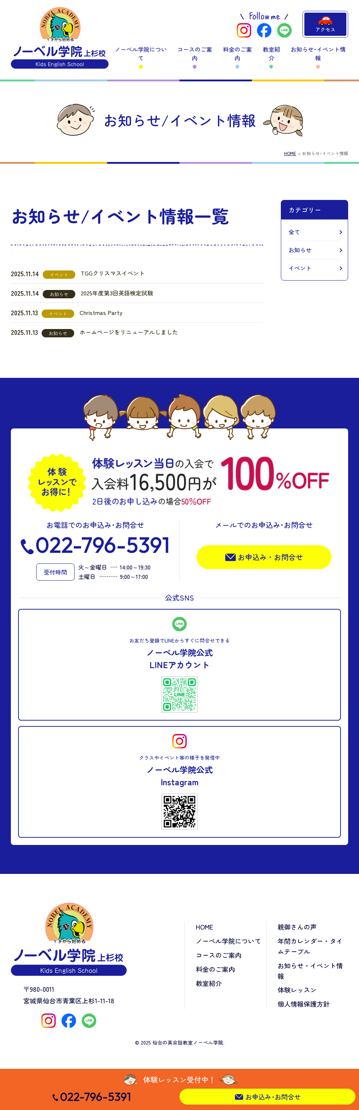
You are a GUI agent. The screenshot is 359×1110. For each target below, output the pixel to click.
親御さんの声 (297, 926)
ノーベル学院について (141, 53)
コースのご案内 (194, 53)
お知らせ (300, 250)
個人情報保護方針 (304, 1003)
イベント (300, 268)
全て (294, 231)
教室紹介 (271, 53)
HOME (290, 153)
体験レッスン (297, 989)
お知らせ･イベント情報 (318, 53)
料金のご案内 (237, 53)
